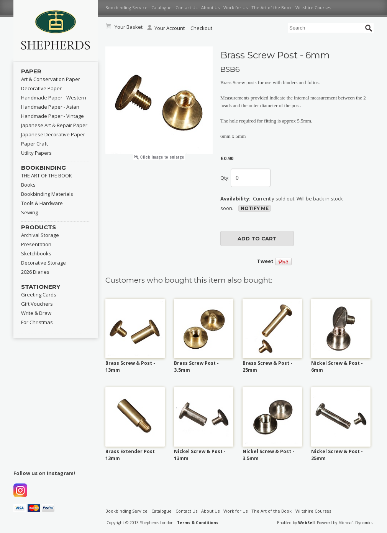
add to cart (257, 238)
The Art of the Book (271, 7)
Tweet (265, 261)
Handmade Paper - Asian (50, 106)
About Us (210, 7)
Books (28, 184)
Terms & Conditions (197, 522)
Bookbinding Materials (47, 193)
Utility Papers (36, 152)
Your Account (166, 28)
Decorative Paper (41, 88)
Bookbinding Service (126, 7)
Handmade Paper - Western (53, 97)
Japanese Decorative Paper (53, 134)
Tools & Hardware (42, 203)
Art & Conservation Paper (50, 79)
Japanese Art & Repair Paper (54, 125)
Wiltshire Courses (313, 7)
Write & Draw (36, 313)
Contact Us (186, 7)
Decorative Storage (43, 262)
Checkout (201, 28)
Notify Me (255, 208)
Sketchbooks (36, 253)
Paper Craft (34, 143)
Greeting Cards (38, 294)
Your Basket (129, 26)
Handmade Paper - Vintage (52, 116)
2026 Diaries (35, 271)
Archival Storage (40, 235)
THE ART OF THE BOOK (46, 175)
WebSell (306, 522)
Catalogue (161, 7)
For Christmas (37, 322)
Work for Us (235, 7)
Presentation (36, 244)
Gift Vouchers (37, 303)
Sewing (29, 212)
